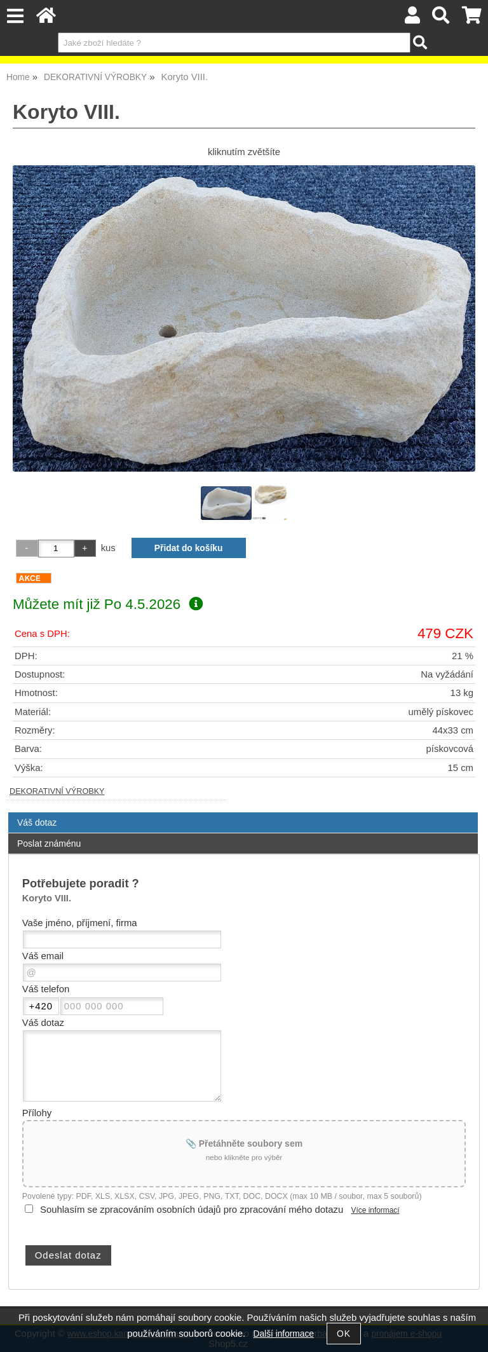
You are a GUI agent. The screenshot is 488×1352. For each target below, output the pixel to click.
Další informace (284, 1334)
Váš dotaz (37, 822)
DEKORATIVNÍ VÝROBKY (57, 791)
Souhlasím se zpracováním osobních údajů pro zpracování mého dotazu (191, 1210)
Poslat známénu (49, 843)
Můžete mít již (108, 604)
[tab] (243, 812)
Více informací (375, 1210)
